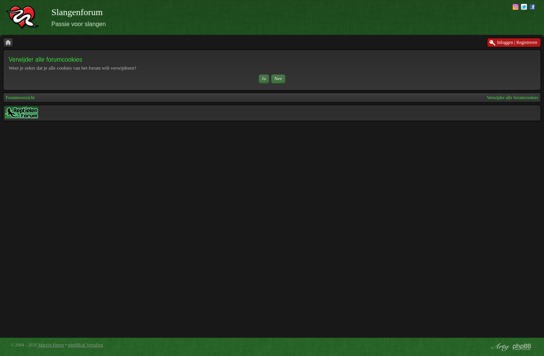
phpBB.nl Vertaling (85, 345)
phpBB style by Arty (499, 347)
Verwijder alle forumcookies (512, 97)
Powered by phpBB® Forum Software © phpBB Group (522, 347)
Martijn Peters (51, 345)
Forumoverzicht (20, 97)
